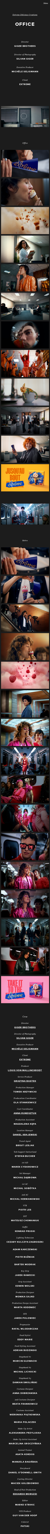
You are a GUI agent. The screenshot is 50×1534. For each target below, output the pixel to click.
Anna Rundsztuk (25, 1113)
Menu (44, 3)
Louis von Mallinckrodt (25, 1070)
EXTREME (25, 1060)
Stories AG (7, 3)
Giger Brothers (25, 1027)
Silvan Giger (25, 1038)
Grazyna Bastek (25, 1081)
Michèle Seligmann (25, 1049)
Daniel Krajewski (25, 1135)
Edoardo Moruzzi (25, 1494)
